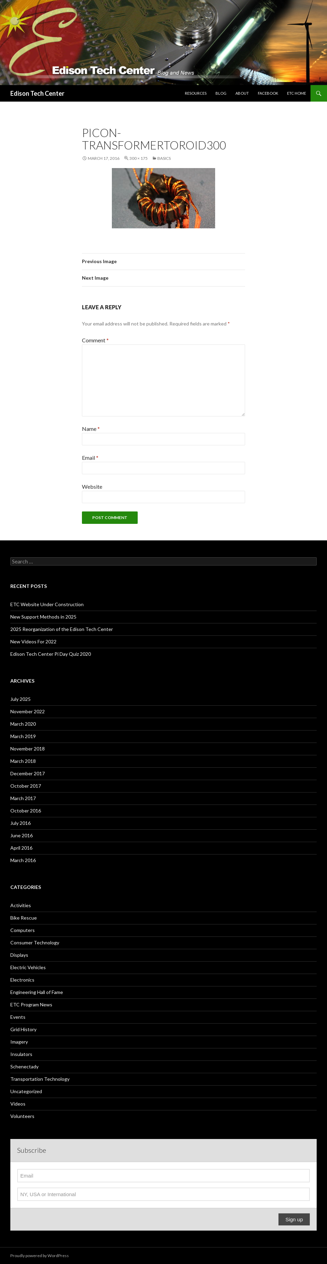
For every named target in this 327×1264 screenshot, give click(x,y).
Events (17, 1017)
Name (91, 428)
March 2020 (23, 724)
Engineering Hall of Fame (36, 992)
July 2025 (20, 699)
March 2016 (23, 860)
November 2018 (27, 749)
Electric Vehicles (28, 967)
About (242, 93)
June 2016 (21, 835)
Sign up (294, 1219)
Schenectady (24, 1066)
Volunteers (22, 1116)
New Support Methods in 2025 (43, 617)
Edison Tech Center (37, 93)
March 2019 (23, 736)
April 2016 (21, 848)
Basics (164, 158)
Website (92, 486)
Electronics (22, 980)
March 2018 (23, 761)
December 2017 (27, 773)
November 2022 (27, 711)
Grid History (23, 1029)
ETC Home (296, 93)
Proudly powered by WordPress (39, 1255)
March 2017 (23, 798)
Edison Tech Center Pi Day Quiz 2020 (50, 654)
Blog (220, 93)
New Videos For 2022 (33, 641)
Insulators (21, 1054)
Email (90, 457)
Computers (22, 930)
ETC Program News (31, 1004)
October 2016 (25, 811)
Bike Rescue (23, 918)
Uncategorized (26, 1091)
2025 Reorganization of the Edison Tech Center (61, 629)
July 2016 (20, 823)
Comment (95, 340)
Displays (19, 955)
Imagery (19, 1042)
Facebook (268, 93)
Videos (17, 1104)
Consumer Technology (34, 942)
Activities (20, 905)
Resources (196, 93)
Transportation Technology (40, 1079)
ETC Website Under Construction (47, 604)
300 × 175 (138, 158)
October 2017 (25, 786)
